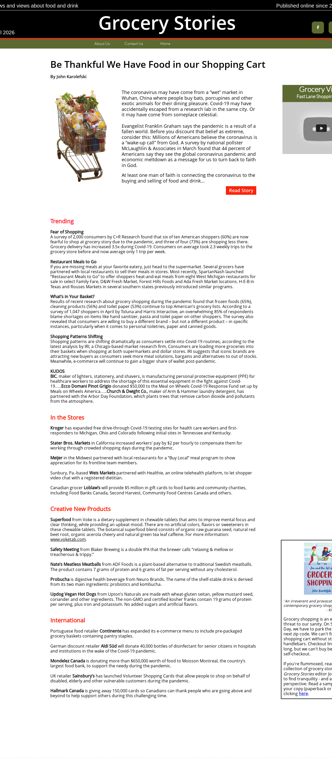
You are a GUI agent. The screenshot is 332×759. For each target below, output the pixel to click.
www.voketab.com (68, 539)
